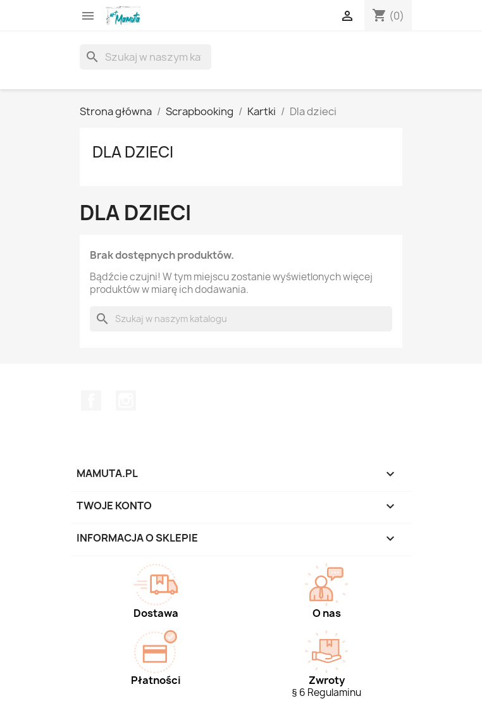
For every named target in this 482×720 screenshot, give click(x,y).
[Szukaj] (145, 57)
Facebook (91, 400)
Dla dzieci (132, 152)
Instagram (126, 400)
